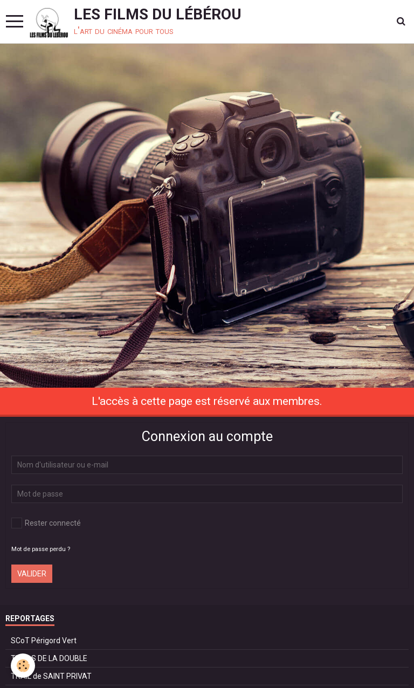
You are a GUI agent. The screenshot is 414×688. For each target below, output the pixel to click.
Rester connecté (46, 523)
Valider (31, 573)
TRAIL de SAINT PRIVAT (51, 676)
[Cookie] (23, 665)
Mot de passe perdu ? (40, 549)
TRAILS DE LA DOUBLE (49, 658)
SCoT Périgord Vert (44, 640)
